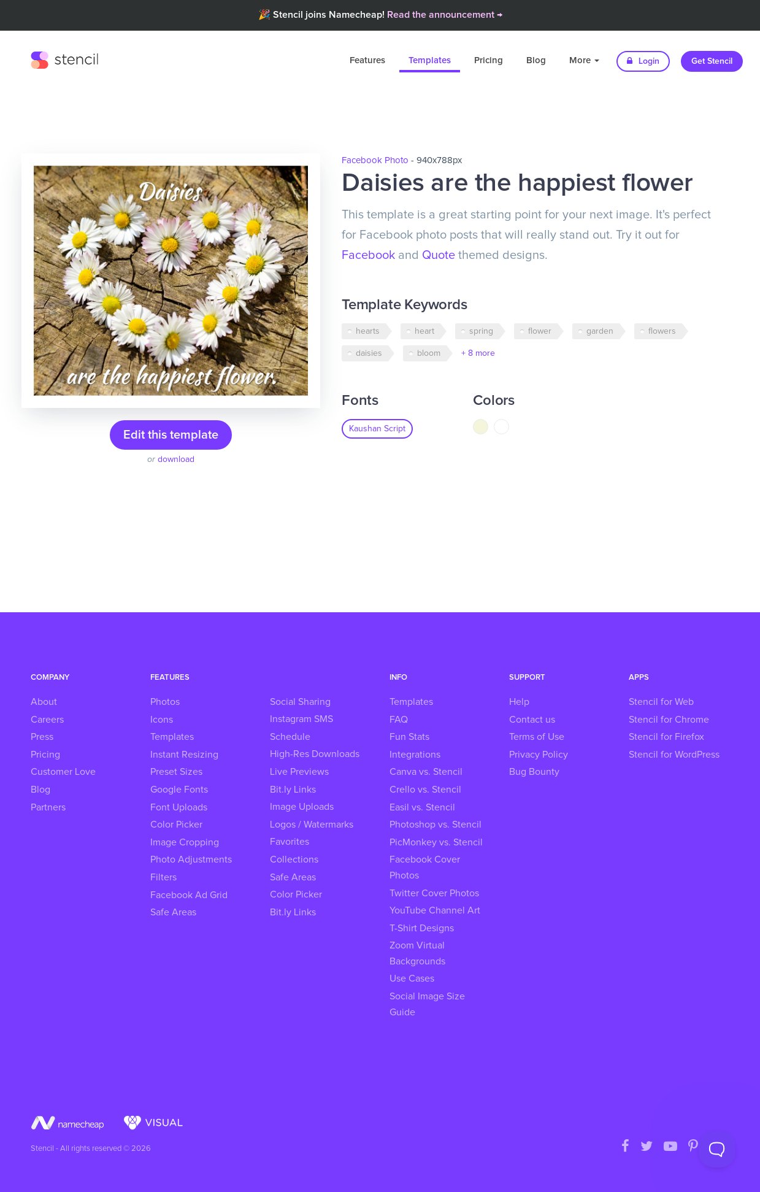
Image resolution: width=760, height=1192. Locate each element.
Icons (161, 720)
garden (599, 331)
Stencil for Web (661, 702)
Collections (294, 859)
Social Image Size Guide (427, 1004)
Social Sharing (300, 702)
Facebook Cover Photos (425, 867)
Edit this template (170, 435)
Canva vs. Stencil (426, 772)
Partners (48, 807)
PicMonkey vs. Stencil (436, 842)
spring (481, 331)
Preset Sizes (176, 772)
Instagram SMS (301, 719)
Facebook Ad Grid (189, 895)
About (44, 702)
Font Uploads (178, 807)
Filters (163, 877)
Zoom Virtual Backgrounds (417, 953)
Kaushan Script (377, 429)
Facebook (368, 255)
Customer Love (63, 772)
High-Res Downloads (314, 754)
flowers (662, 331)
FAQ (399, 720)
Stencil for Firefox (666, 737)
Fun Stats (409, 737)
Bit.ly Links (293, 789)
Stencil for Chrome (669, 720)
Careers (47, 720)
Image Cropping (184, 842)
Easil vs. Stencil (422, 807)
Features (367, 60)
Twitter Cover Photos (434, 893)
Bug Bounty (534, 772)
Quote (438, 255)
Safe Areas (173, 912)
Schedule (290, 737)
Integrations (415, 754)
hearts (368, 331)
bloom (428, 353)
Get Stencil (711, 61)
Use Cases (412, 978)
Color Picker (176, 824)
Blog (536, 60)
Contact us (532, 720)
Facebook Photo (375, 160)
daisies (369, 353)
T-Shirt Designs (422, 928)
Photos (165, 702)
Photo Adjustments (191, 859)
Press (42, 737)
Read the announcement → (444, 15)
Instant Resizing (184, 754)
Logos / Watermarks (311, 824)
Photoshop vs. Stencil (436, 824)
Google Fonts (179, 789)
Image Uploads (302, 807)
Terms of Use (536, 737)
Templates (430, 60)
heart (424, 331)
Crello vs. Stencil (425, 789)
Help (519, 702)
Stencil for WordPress (674, 754)
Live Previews (299, 772)
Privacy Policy (538, 754)
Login (643, 61)
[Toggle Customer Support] (717, 1149)
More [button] (584, 60)
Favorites (289, 842)
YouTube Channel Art (435, 910)
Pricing (488, 60)
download (176, 459)
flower (539, 331)
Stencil (64, 58)
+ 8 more (478, 353)
